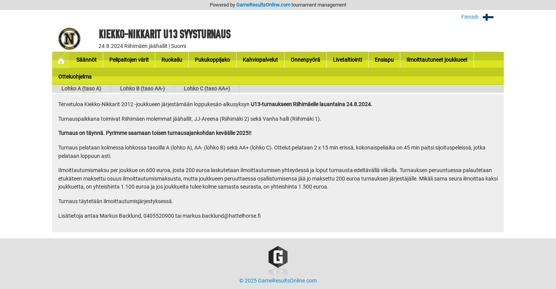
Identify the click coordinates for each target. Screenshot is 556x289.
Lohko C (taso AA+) (207, 88)
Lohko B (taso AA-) (142, 88)
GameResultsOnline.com (263, 5)
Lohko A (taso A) (81, 88)
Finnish (482, 17)
